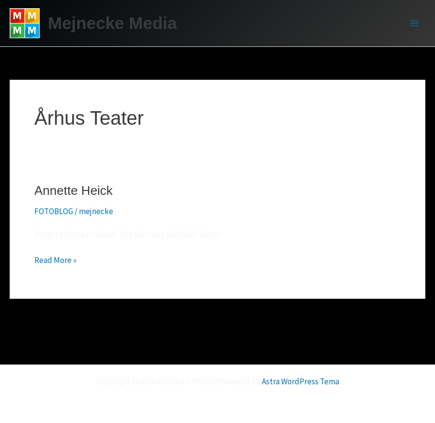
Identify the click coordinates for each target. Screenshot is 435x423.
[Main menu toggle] (415, 23)
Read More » (55, 260)
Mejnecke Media (112, 23)
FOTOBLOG (53, 211)
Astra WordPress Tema (300, 381)
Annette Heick (73, 190)
